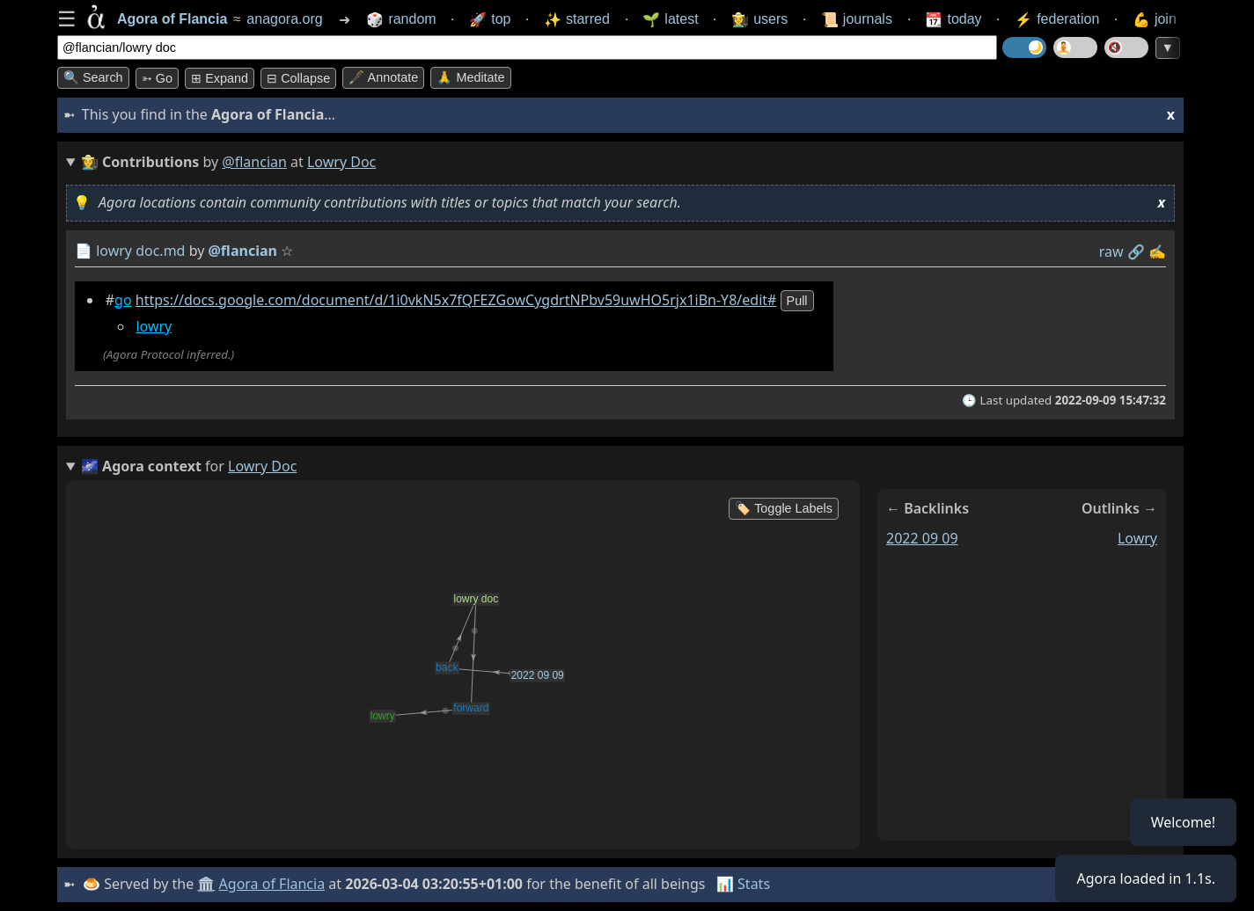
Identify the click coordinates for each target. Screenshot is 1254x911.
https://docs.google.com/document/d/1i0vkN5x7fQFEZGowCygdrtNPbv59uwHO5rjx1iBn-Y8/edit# (456, 300)
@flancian (254, 161)
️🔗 (1136, 251)
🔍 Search (93, 77)
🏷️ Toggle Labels (783, 508)
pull (797, 301)
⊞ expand (219, 78)
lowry (154, 326)
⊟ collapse (298, 78)
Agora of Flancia (272, 883)
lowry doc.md (140, 250)
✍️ (1157, 251)
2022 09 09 (922, 538)
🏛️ (206, 883)
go (123, 300)
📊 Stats (743, 883)
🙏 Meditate (470, 77)
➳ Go (157, 78)
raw (1111, 251)
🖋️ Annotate (383, 77)
